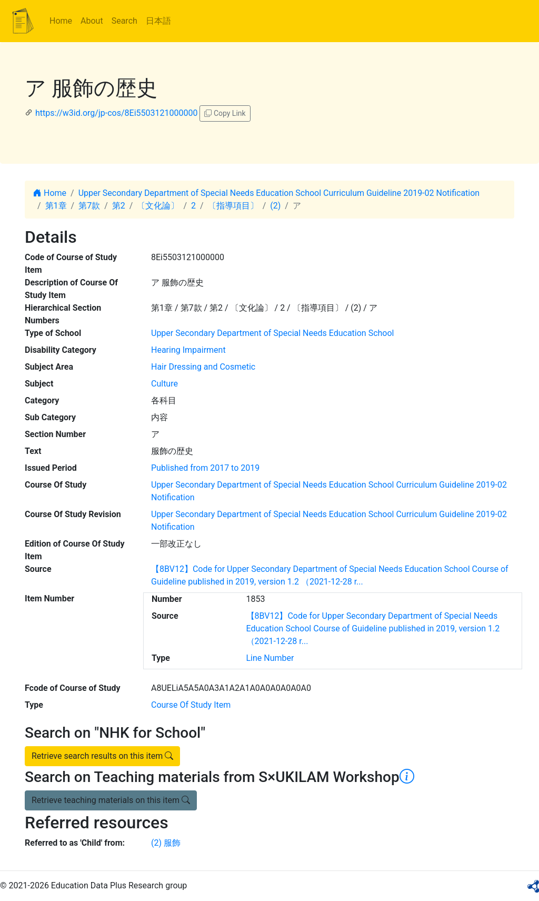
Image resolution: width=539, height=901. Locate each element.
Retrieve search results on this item (102, 756)
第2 (118, 206)
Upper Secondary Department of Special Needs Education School (272, 333)
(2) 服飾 (166, 843)
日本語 (158, 21)
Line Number (270, 658)
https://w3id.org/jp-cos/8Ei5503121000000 (116, 113)
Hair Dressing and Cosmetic (203, 367)
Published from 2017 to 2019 (205, 468)
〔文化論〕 (158, 206)
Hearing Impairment (188, 350)
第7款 (89, 206)
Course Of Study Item (191, 705)
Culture (164, 384)
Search (124, 21)
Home (60, 21)
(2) (275, 206)
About (92, 21)
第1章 (56, 206)
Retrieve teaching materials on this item (111, 800)
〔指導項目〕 (233, 206)
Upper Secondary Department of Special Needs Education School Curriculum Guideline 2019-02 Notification (279, 193)
